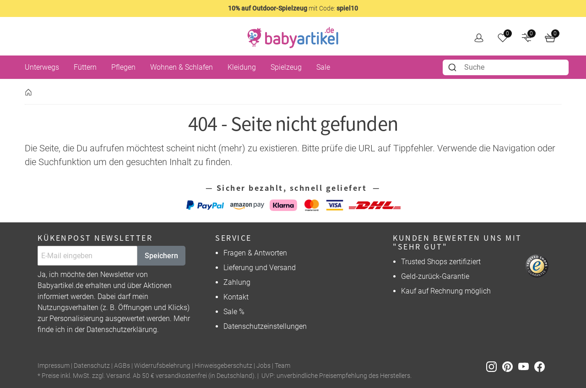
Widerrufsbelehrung (162, 366)
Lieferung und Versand (259, 267)
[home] (293, 37)
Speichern (161, 255)
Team (282, 366)
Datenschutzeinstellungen (265, 326)
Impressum (54, 366)
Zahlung (236, 282)
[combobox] (506, 67)
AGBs (122, 366)
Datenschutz (92, 366)
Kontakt (236, 297)
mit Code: (293, 8)
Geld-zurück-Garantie (435, 276)
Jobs (263, 366)
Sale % (233, 311)
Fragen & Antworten (255, 253)
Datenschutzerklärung (122, 329)
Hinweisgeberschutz (223, 366)
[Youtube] (526, 366)
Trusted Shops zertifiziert (441, 261)
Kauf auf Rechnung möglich (446, 291)
